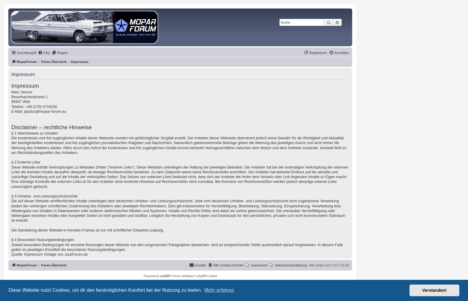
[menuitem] (44, 52)
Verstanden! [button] (434, 290)
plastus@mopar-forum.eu (45, 111)
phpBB (164, 276)
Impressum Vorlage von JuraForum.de (56, 254)
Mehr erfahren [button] (219, 290)
